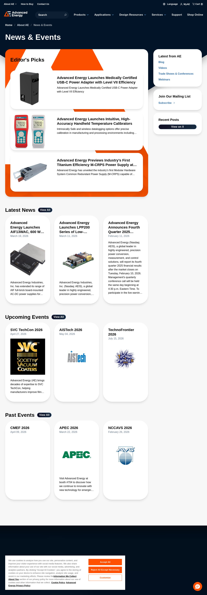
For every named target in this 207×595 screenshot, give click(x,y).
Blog (161, 62)
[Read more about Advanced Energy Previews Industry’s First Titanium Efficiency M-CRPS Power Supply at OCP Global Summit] (29, 172)
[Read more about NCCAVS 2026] (125, 430)
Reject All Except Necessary (105, 570)
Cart (197, 4)
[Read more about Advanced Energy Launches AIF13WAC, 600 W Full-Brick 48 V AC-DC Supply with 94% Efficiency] (27, 229)
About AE (23, 25)
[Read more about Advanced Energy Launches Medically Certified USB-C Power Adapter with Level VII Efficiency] (29, 89)
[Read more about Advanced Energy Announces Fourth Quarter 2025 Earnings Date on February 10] (125, 229)
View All (45, 210)
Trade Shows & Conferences (175, 73)
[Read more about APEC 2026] (76, 430)
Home (9, 25)
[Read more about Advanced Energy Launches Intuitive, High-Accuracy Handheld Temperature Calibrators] (29, 131)
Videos (162, 68)
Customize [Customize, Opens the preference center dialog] (105, 578)
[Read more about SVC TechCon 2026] (27, 332)
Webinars (164, 79)
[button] (197, 586)
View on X (177, 126)
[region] (65, 572)
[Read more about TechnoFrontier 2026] (125, 334)
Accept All (105, 562)
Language (170, 4)
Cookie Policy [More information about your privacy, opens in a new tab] (58, 582)
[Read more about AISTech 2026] (76, 332)
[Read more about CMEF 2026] (27, 430)
